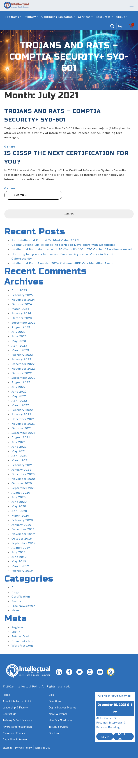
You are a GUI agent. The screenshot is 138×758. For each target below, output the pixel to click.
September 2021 (24, 432)
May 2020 (19, 506)
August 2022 (21, 382)
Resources (103, 16)
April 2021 (19, 455)
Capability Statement (15, 739)
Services (84, 16)
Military (30, 16)
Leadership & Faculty (15, 707)
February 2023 (22, 354)
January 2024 (21, 313)
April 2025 (19, 290)
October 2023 (22, 317)
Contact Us (9, 713)
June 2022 (19, 391)
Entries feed (20, 636)
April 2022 (19, 400)
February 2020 (22, 520)
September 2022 (24, 377)
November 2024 (23, 299)
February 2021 (22, 465)
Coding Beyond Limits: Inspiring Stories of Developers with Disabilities (63, 244)
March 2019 (20, 566)
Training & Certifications (17, 720)
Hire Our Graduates (60, 720)
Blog (51, 694)
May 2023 (19, 340)
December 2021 (23, 419)
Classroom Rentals (14, 733)
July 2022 (19, 386)
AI (13, 587)
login (121, 26)
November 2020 (23, 478)
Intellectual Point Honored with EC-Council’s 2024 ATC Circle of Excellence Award (72, 249)
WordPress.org (22, 645)
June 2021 (19, 446)
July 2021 (19, 442)
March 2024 (20, 308)
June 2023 (19, 336)
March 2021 (20, 460)
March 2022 (20, 405)
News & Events (58, 713)
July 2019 (19, 552)
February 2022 (22, 409)
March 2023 (20, 350)
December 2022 (23, 363)
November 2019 (23, 533)
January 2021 (21, 469)
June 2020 (19, 501)
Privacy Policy (23, 747)
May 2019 (19, 561)
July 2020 (19, 497)
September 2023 (24, 322)
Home (6, 694)
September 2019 (24, 543)
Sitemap (7, 747)
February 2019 (22, 570)
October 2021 (22, 428)
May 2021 (19, 451)
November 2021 (23, 423)
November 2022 (23, 368)
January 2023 (21, 359)
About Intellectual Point (17, 701)
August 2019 (21, 547)
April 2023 (19, 345)
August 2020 (21, 492)
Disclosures (56, 733)
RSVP (105, 736)
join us (121, 736)
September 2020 (24, 487)
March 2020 (20, 515)
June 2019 (19, 556)
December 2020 (23, 474)
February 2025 (22, 295)
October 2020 (22, 483)
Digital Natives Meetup (63, 707)
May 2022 (19, 396)
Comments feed (23, 641)
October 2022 (22, 373)
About (120, 16)
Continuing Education (57, 16)
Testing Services (58, 726)
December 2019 (23, 529)
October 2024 (22, 304)
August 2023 (21, 327)
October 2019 (22, 538)
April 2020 (19, 510)
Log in (16, 631)
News (16, 610)
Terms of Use (42, 747)
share (11, 146)
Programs (12, 16)
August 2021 (21, 437)
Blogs (15, 592)
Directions (55, 701)
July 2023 (19, 331)
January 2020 (21, 524)
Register (18, 627)
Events (16, 601)
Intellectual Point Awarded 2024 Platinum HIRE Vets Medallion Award (63, 263)
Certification (21, 596)
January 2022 (21, 414)
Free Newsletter (23, 605)
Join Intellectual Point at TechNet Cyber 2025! (45, 240)
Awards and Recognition (17, 726)
